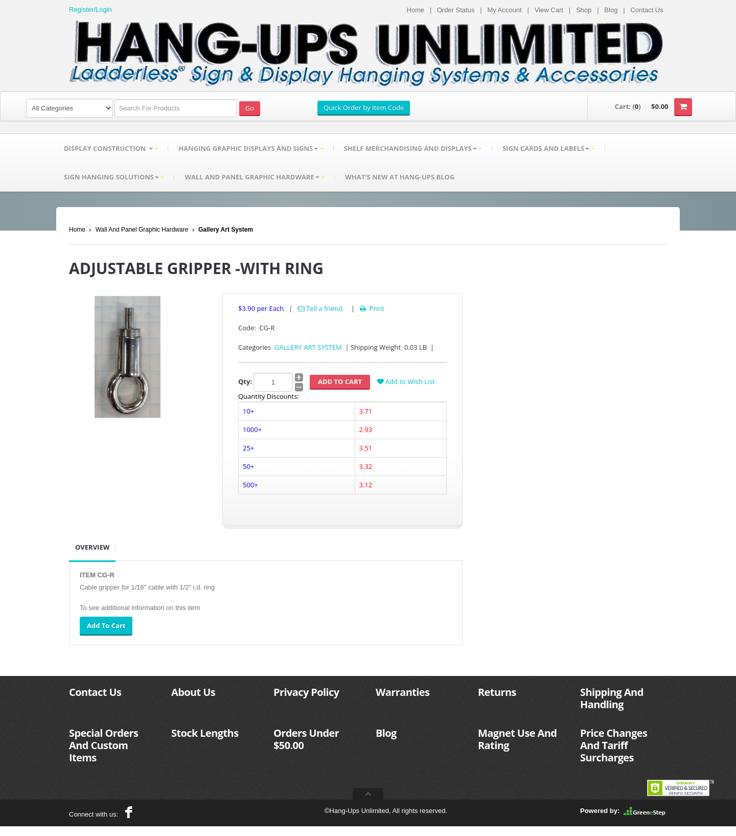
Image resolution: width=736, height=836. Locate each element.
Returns (497, 692)
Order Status (456, 10)
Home (416, 10)
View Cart (549, 10)
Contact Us (646, 10)
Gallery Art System (225, 229)
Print (371, 308)
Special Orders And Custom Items (103, 745)
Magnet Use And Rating (517, 739)
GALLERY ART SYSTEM (308, 347)
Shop (583, 10)
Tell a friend (320, 308)
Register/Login (90, 9)
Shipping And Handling (611, 698)
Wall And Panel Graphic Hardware (142, 229)
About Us (193, 692)
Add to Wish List (406, 381)
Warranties (402, 692)
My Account (504, 10)
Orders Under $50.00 (306, 739)
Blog (610, 10)
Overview (92, 547)
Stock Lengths (205, 733)
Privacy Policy (306, 692)
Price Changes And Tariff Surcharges (613, 745)
